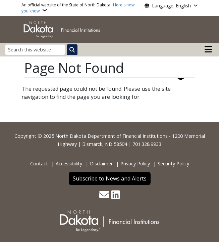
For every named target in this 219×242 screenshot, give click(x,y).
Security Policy (173, 163)
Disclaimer (101, 163)
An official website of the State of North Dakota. (77, 8)
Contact (39, 163)
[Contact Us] (104, 195)
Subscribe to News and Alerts (110, 178)
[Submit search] (72, 49)
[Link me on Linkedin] (115, 195)
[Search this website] (35, 49)
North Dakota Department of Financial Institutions (111, 136)
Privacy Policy (135, 163)
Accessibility (69, 163)
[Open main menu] (208, 49)
